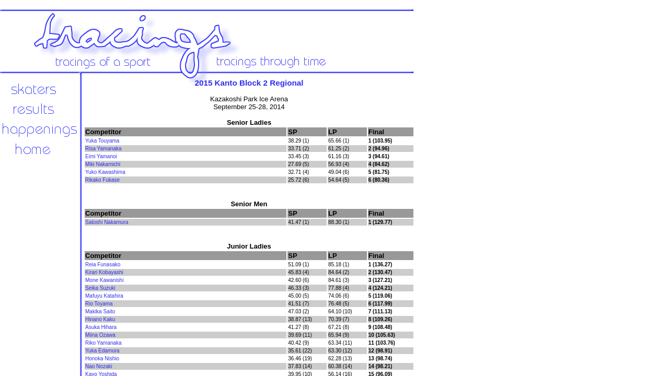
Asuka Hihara (101, 327)
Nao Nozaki (98, 366)
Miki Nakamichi (102, 164)
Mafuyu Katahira (104, 296)
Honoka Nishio (102, 358)
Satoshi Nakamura (106, 222)
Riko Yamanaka (103, 343)
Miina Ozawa (100, 335)
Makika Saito (100, 311)
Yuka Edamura (102, 351)
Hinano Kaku (100, 319)
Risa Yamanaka (103, 148)
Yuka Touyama (102, 141)
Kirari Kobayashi (104, 272)
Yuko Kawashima (105, 172)
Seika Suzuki (100, 288)
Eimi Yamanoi (101, 156)
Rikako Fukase (102, 180)
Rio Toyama (99, 304)
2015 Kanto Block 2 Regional (249, 82)
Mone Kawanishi (104, 280)
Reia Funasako (102, 264)
